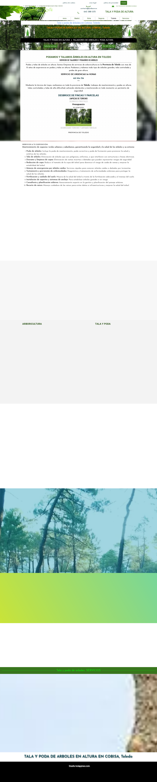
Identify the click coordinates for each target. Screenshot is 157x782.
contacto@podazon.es (88, 8)
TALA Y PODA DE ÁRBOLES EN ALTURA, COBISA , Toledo (78, 27)
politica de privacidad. (111, 3)
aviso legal (92, 3)
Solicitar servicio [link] (50, 46)
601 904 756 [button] (78, 78)
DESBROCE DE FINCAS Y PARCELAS (78, 95)
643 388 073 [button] (90, 12)
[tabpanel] (88, 8)
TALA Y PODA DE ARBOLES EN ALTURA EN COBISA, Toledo (78, 756)
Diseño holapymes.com (79, 766)
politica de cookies (69, 3)
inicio (65, 18)
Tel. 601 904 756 (108, 46)
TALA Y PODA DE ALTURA (119, 11)
